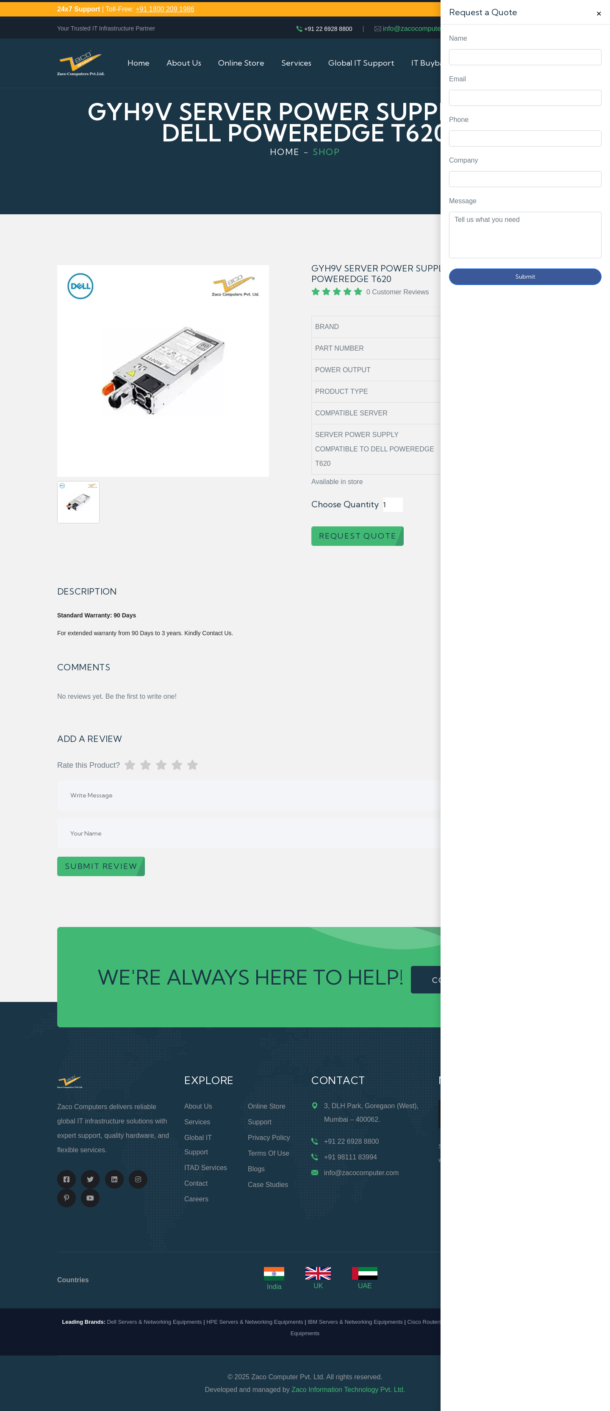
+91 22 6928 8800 (328, 28)
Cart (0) (539, 63)
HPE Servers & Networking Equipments (254, 1322)
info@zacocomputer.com (420, 28)
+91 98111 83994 (350, 1157)
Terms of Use (268, 1153)
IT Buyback (431, 63)
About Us (183, 63)
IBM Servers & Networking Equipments (355, 1322)
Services (296, 63)
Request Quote (595, 564)
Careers (196, 1199)
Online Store (241, 63)
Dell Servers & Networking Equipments (154, 1322)
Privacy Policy (269, 1137)
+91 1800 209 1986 (165, 9)
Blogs (256, 1169)
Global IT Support (361, 63)
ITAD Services (205, 1167)
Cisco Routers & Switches (439, 1322)
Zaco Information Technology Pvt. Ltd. (348, 1389)
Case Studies (268, 1184)
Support (260, 1122)
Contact (196, 1183)
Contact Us (489, 63)
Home (139, 63)
